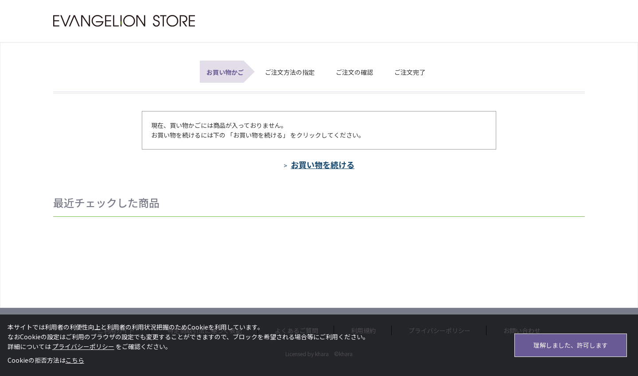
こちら (75, 360)
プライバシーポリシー (83, 346)
